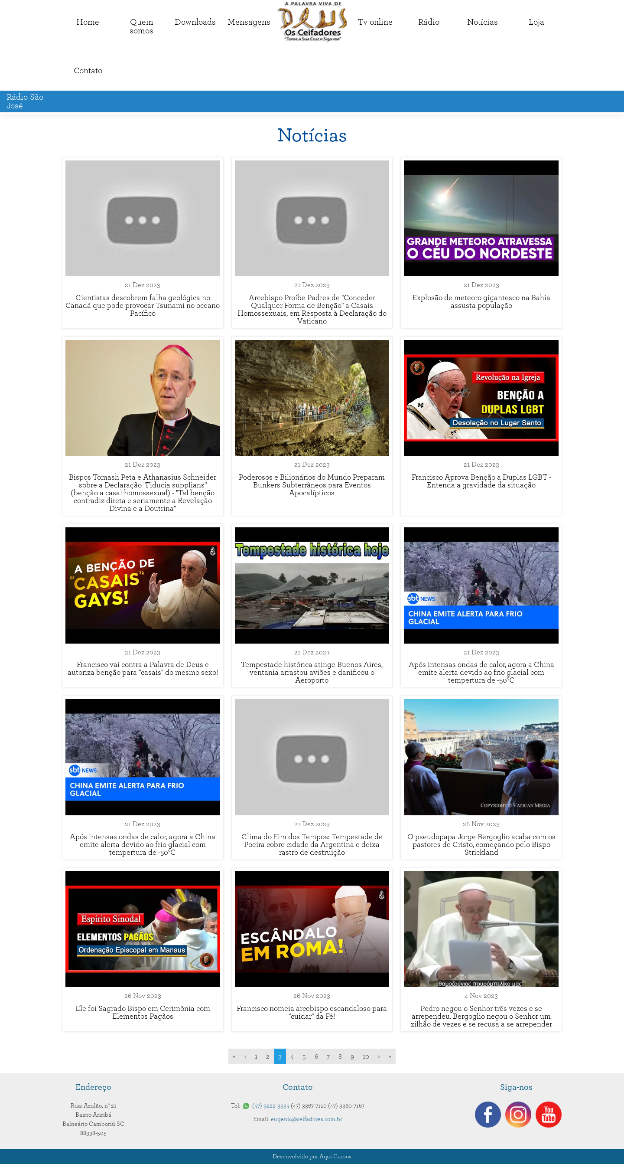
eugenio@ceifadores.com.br (306, 1119)
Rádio (428, 22)
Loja (536, 22)
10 (366, 1056)
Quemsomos (141, 26)
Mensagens (249, 22)
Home (87, 22)
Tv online (375, 22)
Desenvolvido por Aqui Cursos (312, 1157)
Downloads (195, 22)
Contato (88, 70)
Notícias (482, 22)
